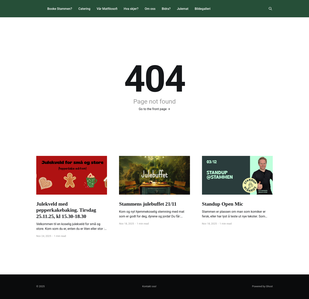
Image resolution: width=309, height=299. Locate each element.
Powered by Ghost (262, 286)
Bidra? (166, 9)
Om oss (150, 9)
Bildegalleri (202, 9)
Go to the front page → (154, 109)
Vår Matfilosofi (107, 9)
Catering (84, 9)
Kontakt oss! (149, 286)
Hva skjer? (131, 9)
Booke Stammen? (59, 9)
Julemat (182, 9)
